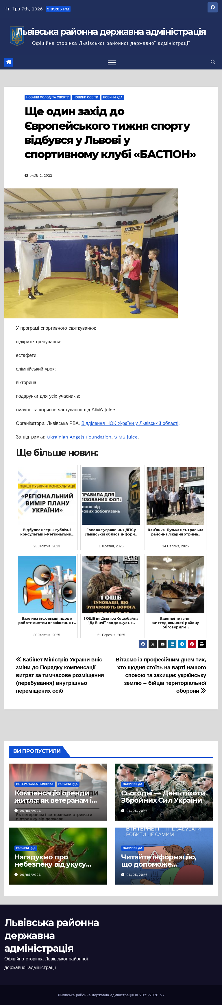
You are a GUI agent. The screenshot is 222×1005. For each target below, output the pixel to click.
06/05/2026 (30, 811)
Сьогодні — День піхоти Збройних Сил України (163, 796)
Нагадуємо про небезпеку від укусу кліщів (50, 864)
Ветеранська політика (34, 784)
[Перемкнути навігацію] (112, 62)
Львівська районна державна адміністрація (111, 31)
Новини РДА (113, 97)
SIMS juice (126, 437)
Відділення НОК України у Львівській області (130, 423)
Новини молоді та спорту (47, 97)
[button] (213, 62)
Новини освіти (86, 97)
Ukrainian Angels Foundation (79, 437)
